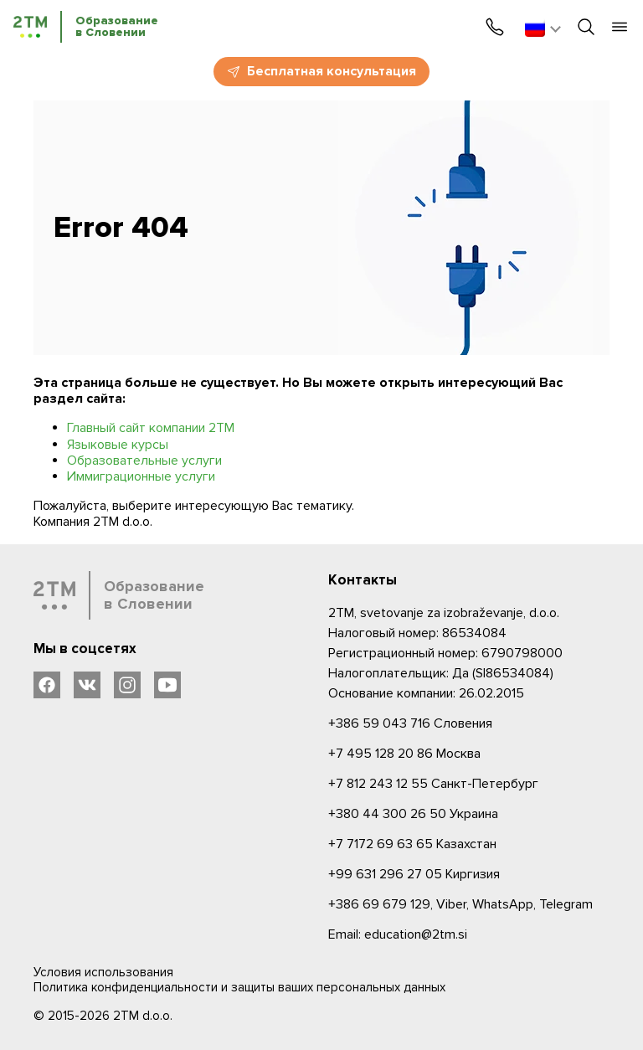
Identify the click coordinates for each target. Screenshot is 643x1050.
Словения (410, 723)
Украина (413, 814)
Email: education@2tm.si (397, 934)
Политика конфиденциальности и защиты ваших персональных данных (239, 987)
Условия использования (103, 972)
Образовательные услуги (144, 460)
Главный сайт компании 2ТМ (150, 427)
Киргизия (414, 874)
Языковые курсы (117, 444)
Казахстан (412, 844)
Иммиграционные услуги (141, 476)
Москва (404, 753)
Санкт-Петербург (433, 783)
